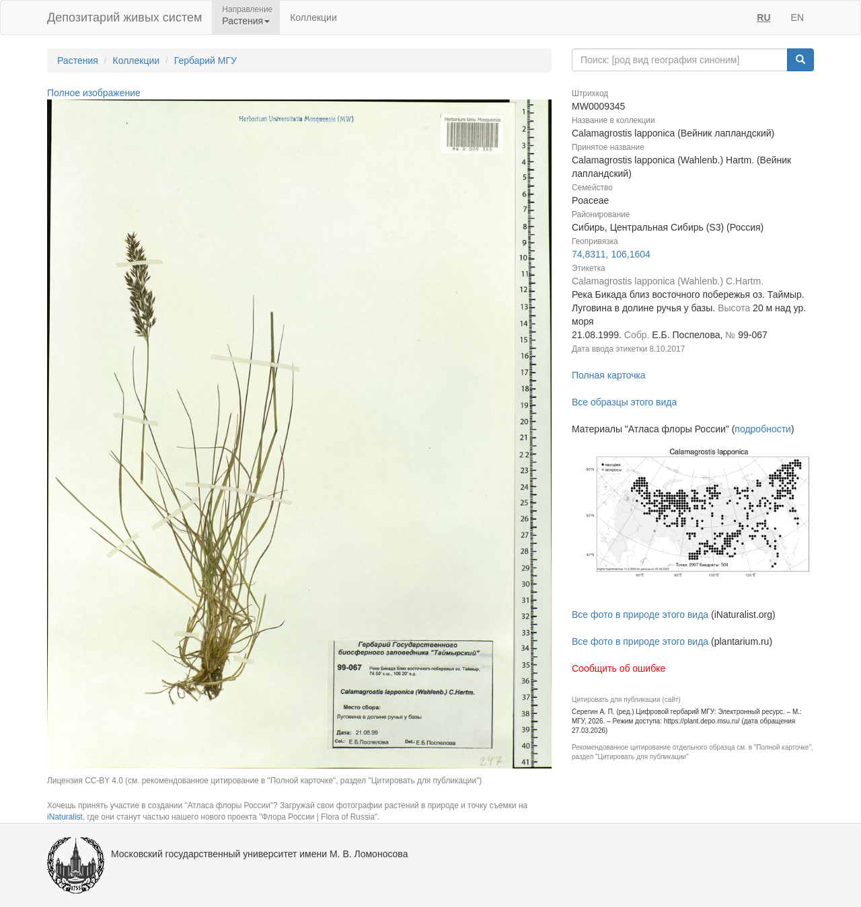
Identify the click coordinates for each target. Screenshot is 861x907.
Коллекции (313, 17)
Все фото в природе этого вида (640, 614)
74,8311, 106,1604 (611, 254)
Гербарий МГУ (205, 60)
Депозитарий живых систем (124, 17)
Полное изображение (94, 92)
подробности (763, 429)
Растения (77, 60)
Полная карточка (609, 375)
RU (763, 17)
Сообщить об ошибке (618, 668)
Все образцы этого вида (624, 402)
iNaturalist (65, 817)
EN (797, 17)
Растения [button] (246, 20)
